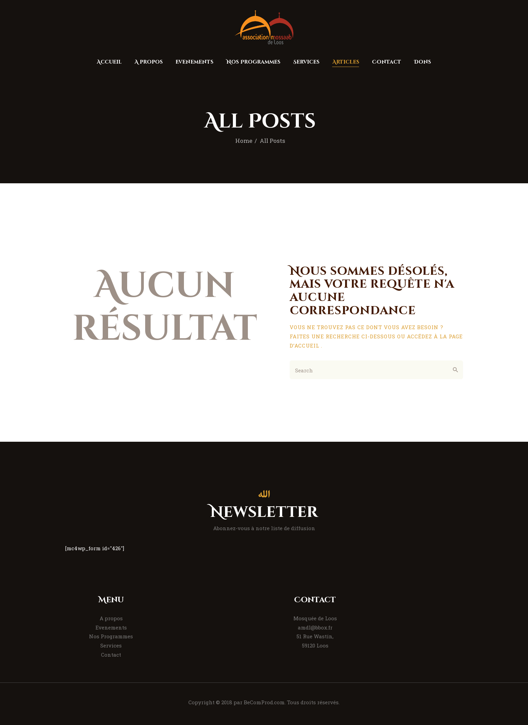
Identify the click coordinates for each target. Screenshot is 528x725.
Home (243, 141)
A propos (111, 618)
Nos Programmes (111, 636)
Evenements (111, 627)
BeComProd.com (264, 702)
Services (111, 645)
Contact (111, 654)
